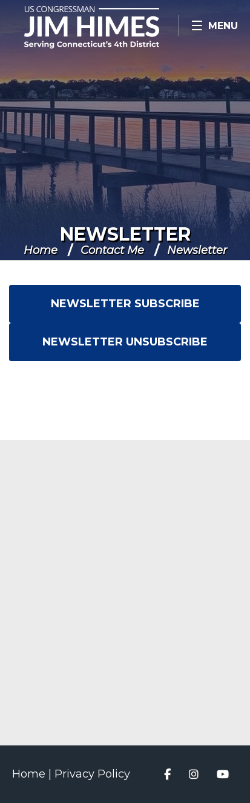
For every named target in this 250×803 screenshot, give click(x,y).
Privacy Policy (92, 774)
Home (41, 250)
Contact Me (112, 250)
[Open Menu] (214, 25)
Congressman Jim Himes (109, 27)
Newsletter (125, 234)
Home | (33, 774)
